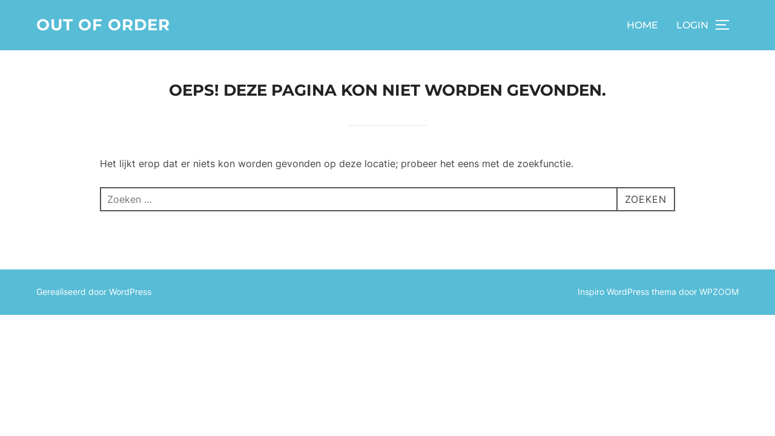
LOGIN (692, 25)
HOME (642, 25)
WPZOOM (719, 291)
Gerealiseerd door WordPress (93, 291)
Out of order (103, 25)
